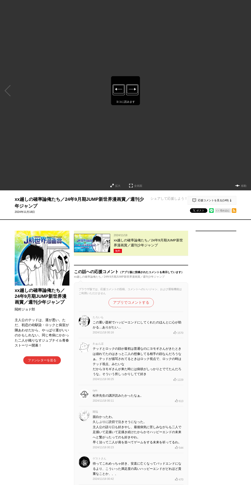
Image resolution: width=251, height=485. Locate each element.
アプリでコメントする (131, 302)
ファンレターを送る (42, 360)
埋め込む (225, 210)
